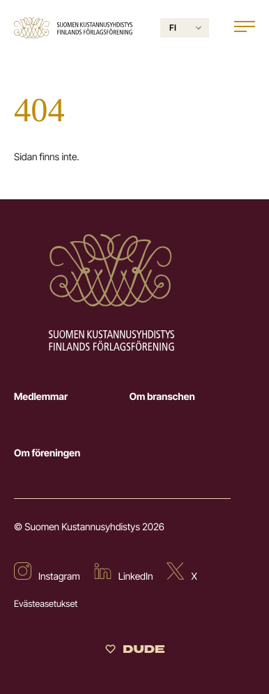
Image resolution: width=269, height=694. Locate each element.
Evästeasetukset (45, 604)
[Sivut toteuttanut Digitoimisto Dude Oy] (134, 652)
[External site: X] (182, 573)
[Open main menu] (244, 28)
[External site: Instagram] (47, 573)
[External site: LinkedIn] (123, 573)
